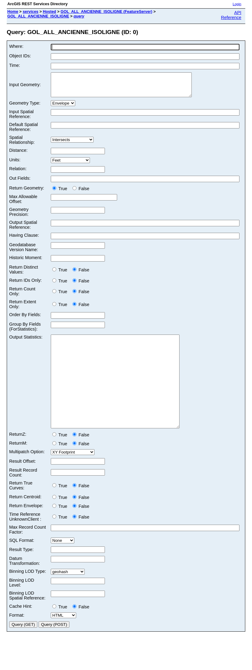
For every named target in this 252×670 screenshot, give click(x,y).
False (80, 193)
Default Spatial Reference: (23, 131)
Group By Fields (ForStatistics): (25, 331)
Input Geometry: (25, 87)
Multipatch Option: (27, 474)
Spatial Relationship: (22, 144)
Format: (16, 638)
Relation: (18, 173)
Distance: (18, 154)
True (61, 193)
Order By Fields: (25, 319)
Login (237, 4)
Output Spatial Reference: (23, 229)
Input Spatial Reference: (21, 119)
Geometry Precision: (18, 216)
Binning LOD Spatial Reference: (27, 618)
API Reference (231, 15)
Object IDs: (20, 55)
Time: (14, 65)
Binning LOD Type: (27, 594)
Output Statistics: (26, 341)
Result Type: (21, 572)
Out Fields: (20, 182)
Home (12, 11)
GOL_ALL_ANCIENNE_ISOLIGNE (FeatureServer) (106, 11)
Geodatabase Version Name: (23, 252)
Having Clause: (24, 239)
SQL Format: (21, 563)
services (30, 11)
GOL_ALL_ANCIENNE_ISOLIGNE (38, 16)
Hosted (49, 11)
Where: (16, 46)
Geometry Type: (24, 107)
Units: (14, 164)
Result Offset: (22, 484)
